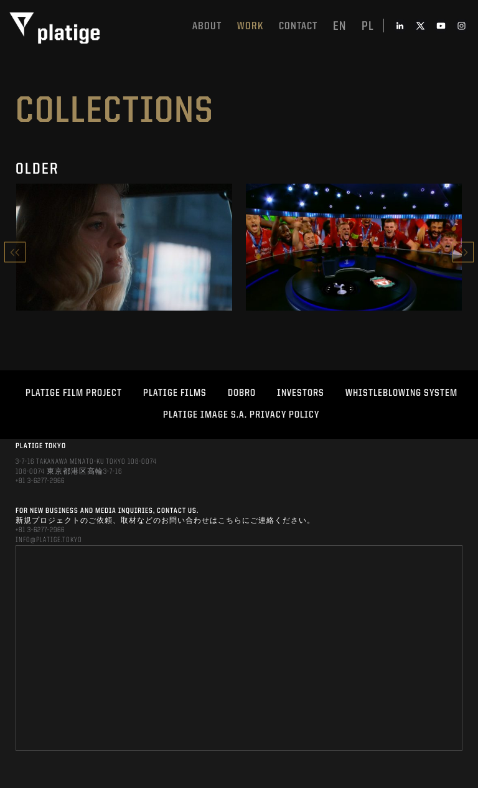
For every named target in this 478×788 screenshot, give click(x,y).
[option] (124, 252)
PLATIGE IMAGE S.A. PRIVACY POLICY (241, 415)
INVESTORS (300, 393)
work (250, 26)
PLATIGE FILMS (175, 393)
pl (368, 27)
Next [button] (463, 252)
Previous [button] (15, 252)
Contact (298, 26)
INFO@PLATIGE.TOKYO (49, 540)
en (339, 27)
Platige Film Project (74, 393)
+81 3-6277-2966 (40, 481)
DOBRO (242, 393)
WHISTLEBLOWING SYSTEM (401, 393)
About (207, 26)
